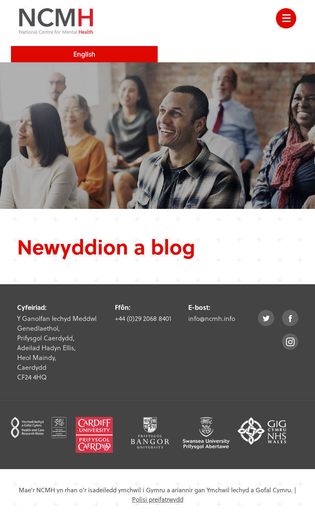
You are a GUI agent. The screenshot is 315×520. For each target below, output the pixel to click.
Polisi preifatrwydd (157, 499)
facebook (290, 318)
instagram (290, 342)
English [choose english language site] (84, 54)
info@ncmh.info (211, 318)
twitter (266, 318)
